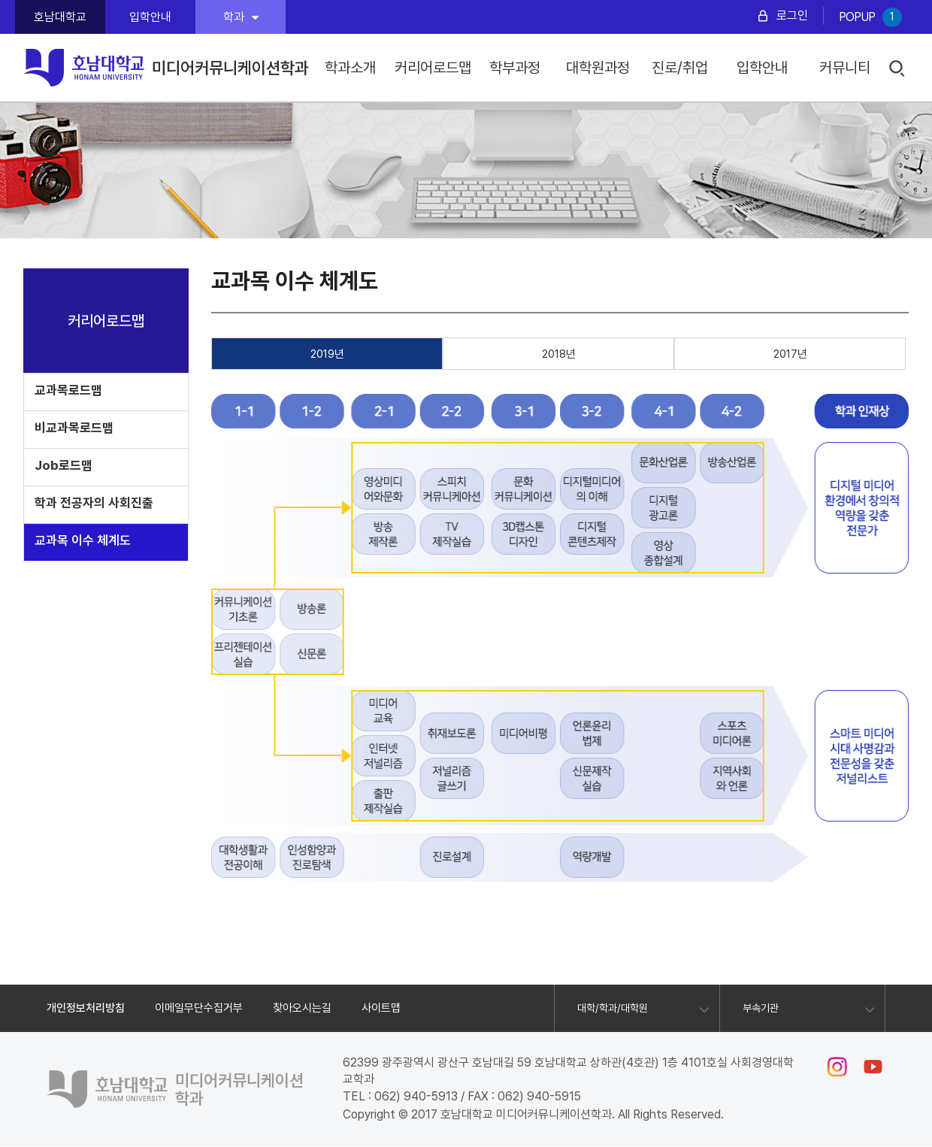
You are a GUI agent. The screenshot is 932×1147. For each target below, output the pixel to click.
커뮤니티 (844, 68)
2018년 (559, 354)
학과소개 (350, 68)
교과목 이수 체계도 (83, 540)
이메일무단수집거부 (199, 1008)
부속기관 (761, 1008)
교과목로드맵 (68, 390)
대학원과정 (598, 68)
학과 (241, 17)
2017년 (790, 354)
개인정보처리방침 (86, 1008)
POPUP (870, 17)
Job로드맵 (63, 465)
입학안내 (150, 17)
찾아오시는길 (302, 1008)
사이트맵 (381, 1008)
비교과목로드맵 (74, 427)
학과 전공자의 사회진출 (94, 502)
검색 (898, 69)
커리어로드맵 (433, 68)
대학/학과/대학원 (612, 1008)
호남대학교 (60, 17)
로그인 (792, 15)
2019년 (327, 354)
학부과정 (514, 68)
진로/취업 (680, 68)
